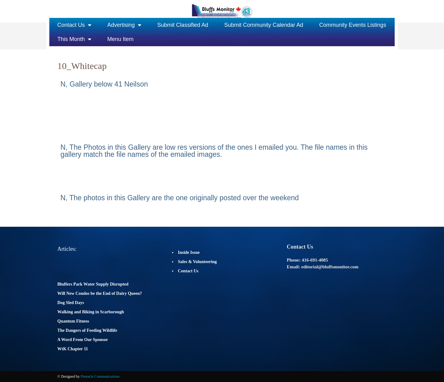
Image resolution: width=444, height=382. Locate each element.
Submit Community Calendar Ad (263, 25)
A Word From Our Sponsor (82, 339)
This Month (74, 39)
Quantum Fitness (73, 321)
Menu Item (120, 39)
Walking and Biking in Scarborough (90, 312)
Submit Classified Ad (182, 25)
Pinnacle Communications (99, 376)
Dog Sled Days (70, 302)
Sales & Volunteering (197, 261)
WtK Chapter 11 (72, 349)
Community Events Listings (352, 25)
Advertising (124, 25)
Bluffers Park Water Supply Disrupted (93, 284)
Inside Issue (188, 252)
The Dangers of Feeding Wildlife (87, 330)
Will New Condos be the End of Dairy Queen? (99, 293)
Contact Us (74, 25)
